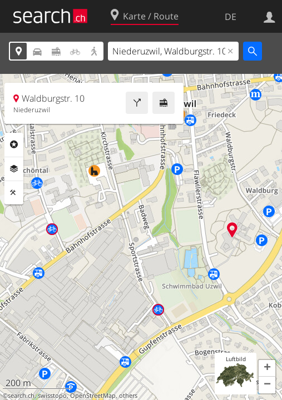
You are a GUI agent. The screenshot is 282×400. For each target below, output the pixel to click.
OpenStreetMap (93, 395)
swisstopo (52, 395)
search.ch (21, 395)
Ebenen (13, 169)
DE (230, 17)
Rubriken (13, 144)
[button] (267, 368)
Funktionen (13, 192)
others (128, 395)
